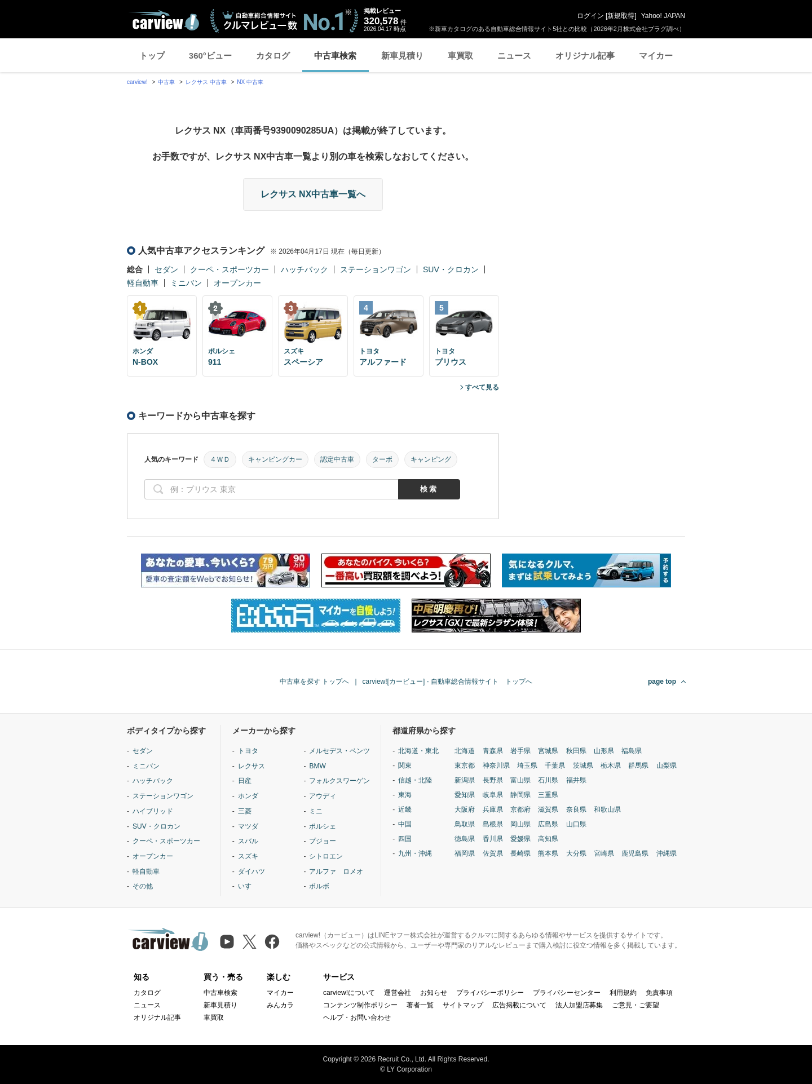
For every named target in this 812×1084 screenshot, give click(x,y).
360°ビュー (210, 55)
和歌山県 (607, 809)
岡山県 (520, 824)
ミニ (316, 811)
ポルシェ (322, 826)
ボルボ (319, 886)
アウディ (322, 796)
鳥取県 (464, 824)
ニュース (514, 55)
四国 (405, 839)
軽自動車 (142, 282)
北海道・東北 (418, 751)
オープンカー (237, 282)
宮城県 (548, 751)
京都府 (520, 809)
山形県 (604, 751)
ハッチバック (304, 269)
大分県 (576, 853)
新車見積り (402, 55)
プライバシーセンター (567, 993)
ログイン (590, 16)
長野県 (493, 780)
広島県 (548, 824)
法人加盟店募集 (579, 1005)
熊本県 (548, 853)
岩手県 (520, 751)
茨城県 (583, 765)
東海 (405, 795)
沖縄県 (666, 853)
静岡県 (520, 795)
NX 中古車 (250, 82)
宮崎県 (604, 853)
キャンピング (431, 459)
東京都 (464, 765)
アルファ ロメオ (336, 871)
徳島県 (464, 839)
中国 (405, 824)
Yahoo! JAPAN (663, 16)
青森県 (493, 751)
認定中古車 (337, 459)
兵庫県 (493, 809)
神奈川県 (496, 765)
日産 (244, 781)
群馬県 (638, 765)
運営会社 (397, 993)
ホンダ (248, 796)
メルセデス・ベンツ (339, 751)
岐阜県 (493, 795)
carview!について (349, 993)
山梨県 (666, 765)
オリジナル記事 (585, 55)
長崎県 (520, 853)
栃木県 (611, 765)
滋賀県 (548, 809)
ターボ (382, 459)
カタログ (273, 55)
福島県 (631, 751)
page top (662, 681)
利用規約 (623, 993)
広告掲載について (519, 1005)
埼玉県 (527, 765)
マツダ (248, 826)
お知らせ (433, 993)
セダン (166, 269)
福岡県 (464, 853)
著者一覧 (420, 1005)
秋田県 (576, 751)
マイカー (656, 55)
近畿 (405, 809)
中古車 (166, 82)
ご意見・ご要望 (635, 1005)
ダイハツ (251, 871)
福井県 (576, 780)
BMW (317, 766)
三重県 (548, 795)
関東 (405, 765)
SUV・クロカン (451, 269)
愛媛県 (520, 839)
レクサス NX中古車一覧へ (313, 194)
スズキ (248, 856)
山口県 (576, 824)
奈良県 (576, 809)
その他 (143, 886)
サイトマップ (463, 1005)
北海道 (464, 751)
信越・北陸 (415, 780)
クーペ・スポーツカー (229, 269)
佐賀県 (493, 853)
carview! (137, 82)
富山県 (520, 780)
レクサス (251, 766)
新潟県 (464, 780)
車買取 (460, 55)
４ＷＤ (220, 459)
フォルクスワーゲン (339, 781)
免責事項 (659, 993)
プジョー (322, 841)
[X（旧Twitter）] (249, 941)
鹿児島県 (634, 853)
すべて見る (482, 387)
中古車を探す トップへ (314, 681)
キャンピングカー (275, 459)
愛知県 (464, 795)
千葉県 (555, 765)
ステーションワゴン (375, 269)
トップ (152, 55)
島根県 (493, 824)
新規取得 (620, 16)
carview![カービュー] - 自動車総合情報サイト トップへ (447, 681)
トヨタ (248, 751)
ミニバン (186, 282)
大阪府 (464, 809)
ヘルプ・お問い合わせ (357, 1017)
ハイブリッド (153, 811)
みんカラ (280, 1005)
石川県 (548, 780)
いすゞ (248, 886)
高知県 (548, 839)
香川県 (493, 839)
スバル (248, 841)
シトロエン (326, 856)
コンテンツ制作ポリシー (360, 1005)
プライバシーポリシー (490, 993)
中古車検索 (335, 55)
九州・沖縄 (415, 853)
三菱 (244, 811)
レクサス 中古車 (206, 82)
